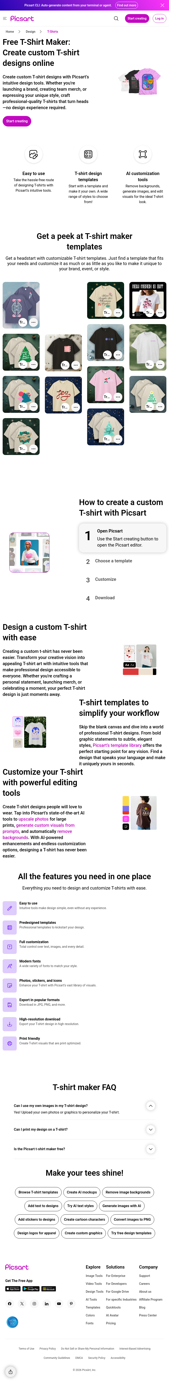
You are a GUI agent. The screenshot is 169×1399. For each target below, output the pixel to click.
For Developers (116, 1283)
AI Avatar (112, 1315)
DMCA (79, 1357)
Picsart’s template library (117, 745)
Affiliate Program (150, 1299)
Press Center (148, 1315)
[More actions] (33, 322)
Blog (142, 1307)
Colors (90, 1315)
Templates (93, 1307)
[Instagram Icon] (34, 1303)
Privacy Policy (48, 1348)
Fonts (90, 1323)
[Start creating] (17, 121)
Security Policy (96, 1357)
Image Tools (94, 1276)
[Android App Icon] (31, 1290)
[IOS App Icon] (13, 1290)
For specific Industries (121, 1299)
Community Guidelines (57, 1357)
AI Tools (91, 1299)
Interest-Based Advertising (135, 1348)
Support (144, 1276)
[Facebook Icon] (9, 1303)
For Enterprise (115, 1276)
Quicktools (113, 1307)
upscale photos (33, 819)
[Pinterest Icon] (71, 1303)
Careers (144, 1283)
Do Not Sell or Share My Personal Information (87, 1348)
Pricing (111, 1323)
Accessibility (118, 1357)
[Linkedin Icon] (46, 1303)
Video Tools (94, 1283)
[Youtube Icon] (59, 1303)
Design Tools (95, 1291)
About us (145, 1291)
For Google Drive (117, 1291)
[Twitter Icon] (22, 1303)
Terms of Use (26, 1348)
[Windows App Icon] (48, 1290)
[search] (116, 18)
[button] (122, 537)
